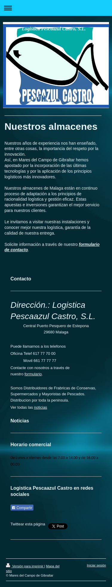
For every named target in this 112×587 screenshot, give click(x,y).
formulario (33, 374)
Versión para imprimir (25, 566)
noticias (40, 407)
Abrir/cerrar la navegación (56, 7)
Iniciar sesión (96, 565)
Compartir (22, 508)
